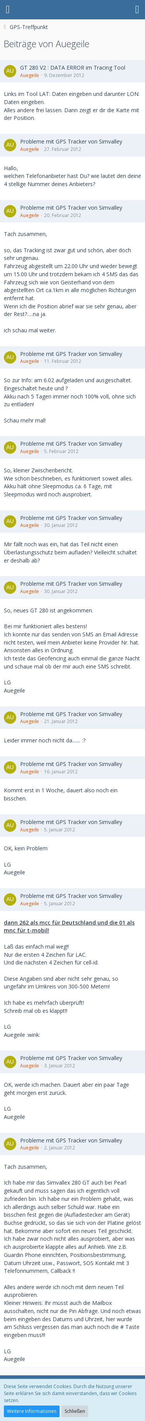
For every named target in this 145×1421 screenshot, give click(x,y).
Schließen (75, 1411)
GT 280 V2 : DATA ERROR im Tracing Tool (72, 67)
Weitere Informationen (31, 1411)
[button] (8, 9)
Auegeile (29, 75)
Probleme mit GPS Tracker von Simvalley (71, 141)
